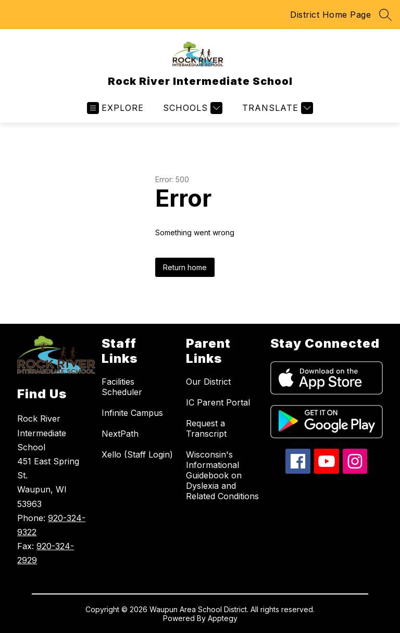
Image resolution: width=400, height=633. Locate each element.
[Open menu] (115, 108)
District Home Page (330, 14)
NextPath (120, 433)
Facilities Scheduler (122, 386)
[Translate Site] (276, 108)
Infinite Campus (132, 413)
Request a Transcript (206, 428)
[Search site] (385, 14)
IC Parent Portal (218, 402)
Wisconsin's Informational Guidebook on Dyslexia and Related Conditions (222, 475)
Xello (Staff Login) (137, 454)
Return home (185, 267)
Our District (208, 381)
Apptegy (223, 618)
